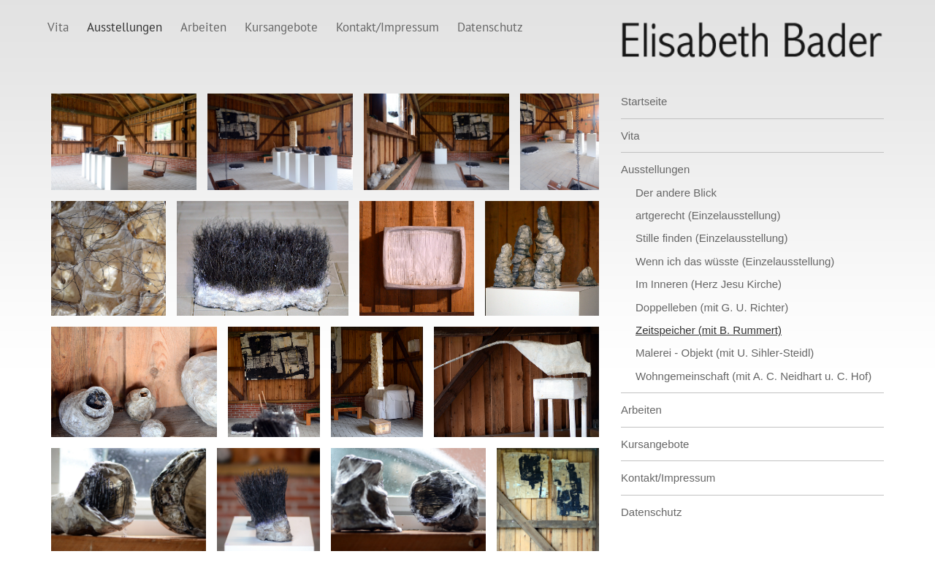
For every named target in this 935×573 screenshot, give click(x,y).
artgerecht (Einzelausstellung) (708, 215)
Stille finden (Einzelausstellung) (711, 238)
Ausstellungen (124, 27)
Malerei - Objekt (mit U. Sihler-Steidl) (725, 352)
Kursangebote (281, 27)
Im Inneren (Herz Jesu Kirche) (709, 284)
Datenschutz (490, 27)
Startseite (644, 101)
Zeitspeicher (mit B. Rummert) (709, 330)
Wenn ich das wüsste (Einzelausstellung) (735, 261)
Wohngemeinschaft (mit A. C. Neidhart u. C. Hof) (753, 376)
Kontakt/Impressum (387, 27)
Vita (58, 27)
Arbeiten (203, 27)
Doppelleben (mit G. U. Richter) (712, 307)
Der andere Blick (676, 192)
